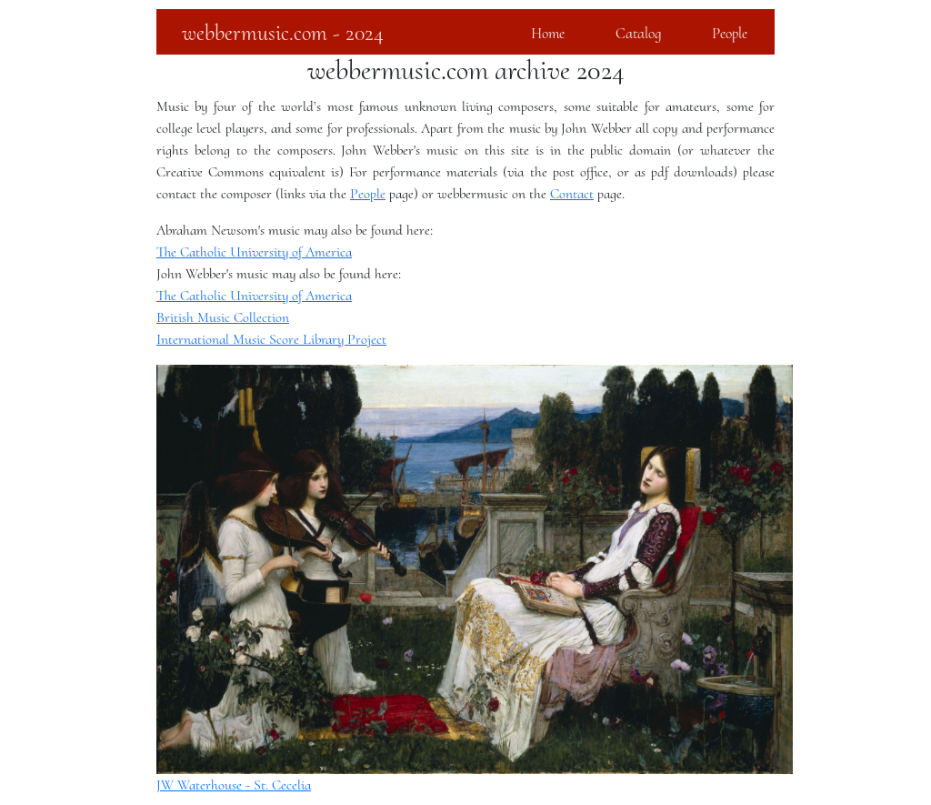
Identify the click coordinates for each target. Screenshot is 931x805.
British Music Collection (222, 317)
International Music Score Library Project (271, 339)
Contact (572, 194)
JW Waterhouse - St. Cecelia (233, 785)
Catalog (638, 33)
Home (548, 33)
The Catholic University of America (254, 252)
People (729, 33)
